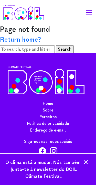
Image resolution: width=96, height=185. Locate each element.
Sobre (48, 110)
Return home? (20, 39)
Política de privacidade (48, 123)
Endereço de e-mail (48, 130)
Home (48, 103)
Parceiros (48, 117)
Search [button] (64, 49)
